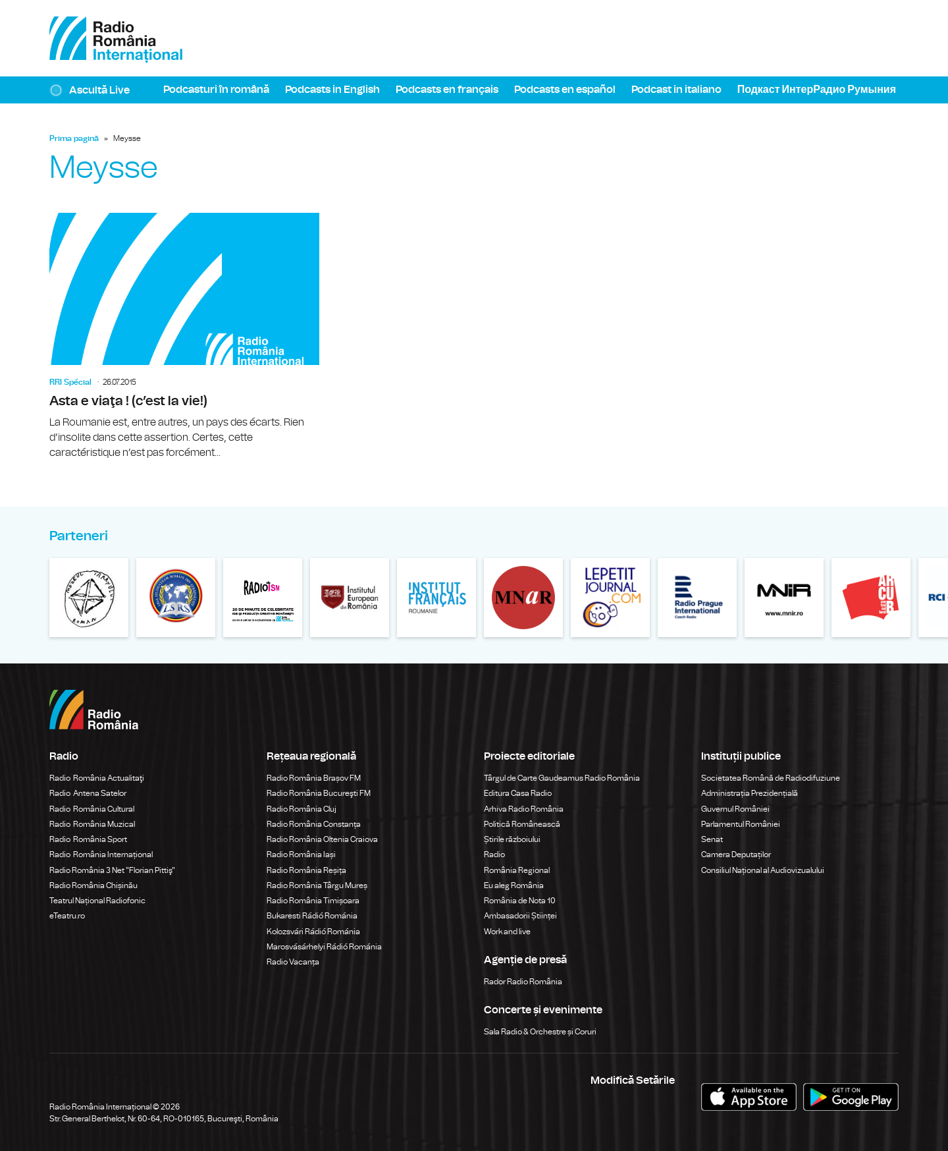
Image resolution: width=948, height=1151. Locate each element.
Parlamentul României (740, 824)
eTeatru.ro (67, 916)
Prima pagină (74, 138)
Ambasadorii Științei (520, 916)
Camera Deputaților (736, 854)
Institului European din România (349, 597)
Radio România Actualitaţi (96, 778)
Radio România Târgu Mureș (317, 885)
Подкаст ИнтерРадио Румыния (816, 89)
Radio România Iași (301, 854)
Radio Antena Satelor (87, 793)
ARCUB (870, 597)
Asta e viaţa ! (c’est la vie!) (184, 337)
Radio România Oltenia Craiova (322, 839)
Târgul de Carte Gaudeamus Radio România (562, 778)
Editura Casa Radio (518, 793)
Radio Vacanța (293, 962)
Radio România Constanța (314, 824)
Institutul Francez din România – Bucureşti (436, 597)
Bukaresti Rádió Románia (312, 916)
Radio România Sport (88, 839)
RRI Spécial (70, 382)
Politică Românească (522, 824)
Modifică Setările (633, 1080)
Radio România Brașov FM (314, 778)
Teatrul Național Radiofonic (97, 901)
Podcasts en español (565, 89)
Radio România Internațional (101, 854)
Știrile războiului (512, 839)
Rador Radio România (523, 982)
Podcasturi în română (216, 89)
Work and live (507, 932)
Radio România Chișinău (93, 885)
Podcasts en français (447, 89)
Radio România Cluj (301, 809)
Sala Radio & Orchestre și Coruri (540, 1032)
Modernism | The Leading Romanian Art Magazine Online (262, 597)
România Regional (517, 870)
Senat (712, 839)
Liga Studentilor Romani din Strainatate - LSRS (175, 597)
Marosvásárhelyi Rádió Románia (324, 947)
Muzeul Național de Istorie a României (784, 597)
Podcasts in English (332, 89)
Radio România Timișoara (313, 901)
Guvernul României (735, 809)
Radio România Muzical (92, 824)
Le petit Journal (610, 597)
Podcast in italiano (676, 89)
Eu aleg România (514, 885)
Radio (495, 854)
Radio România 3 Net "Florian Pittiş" (112, 870)
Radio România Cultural (91, 809)
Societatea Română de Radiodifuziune (770, 778)
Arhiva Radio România (524, 809)
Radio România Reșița (306, 870)
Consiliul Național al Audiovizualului (762, 870)
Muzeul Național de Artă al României (523, 597)
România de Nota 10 (520, 901)
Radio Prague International (697, 597)
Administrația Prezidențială (749, 793)
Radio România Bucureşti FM (319, 793)
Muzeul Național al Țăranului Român (88, 597)
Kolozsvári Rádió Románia (313, 932)
